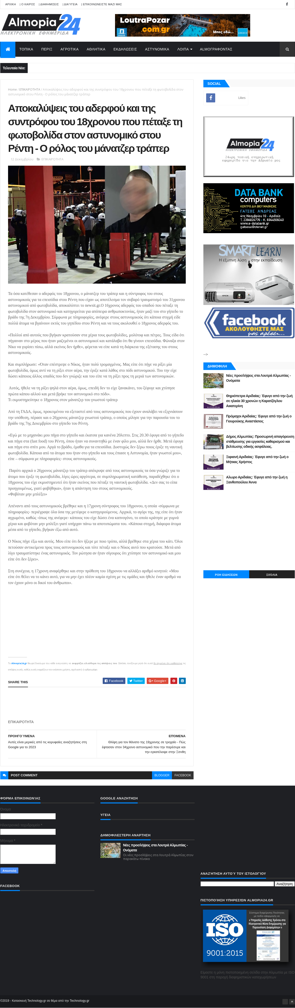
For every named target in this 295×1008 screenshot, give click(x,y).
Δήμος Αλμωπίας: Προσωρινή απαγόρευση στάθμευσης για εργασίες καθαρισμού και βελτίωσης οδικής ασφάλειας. (260, 441)
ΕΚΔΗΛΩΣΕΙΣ (125, 49)
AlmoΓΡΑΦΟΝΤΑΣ (216, 49)
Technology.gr (79, 1000)
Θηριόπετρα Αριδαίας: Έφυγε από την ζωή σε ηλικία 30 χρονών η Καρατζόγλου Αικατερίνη (259, 401)
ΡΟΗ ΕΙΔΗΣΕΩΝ (226, 574)
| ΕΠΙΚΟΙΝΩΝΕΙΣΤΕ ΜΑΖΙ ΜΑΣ (101, 4)
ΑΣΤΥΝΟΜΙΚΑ (157, 49)
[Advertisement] (99, 703)
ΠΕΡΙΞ (46, 49)
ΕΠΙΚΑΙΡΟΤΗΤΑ (29, 89)
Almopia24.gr (19, 663)
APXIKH (10, 4)
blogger (162, 775)
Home (12, 89)
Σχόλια (271, 574)
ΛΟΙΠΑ (183, 49)
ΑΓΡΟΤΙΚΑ (69, 49)
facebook (182, 775)
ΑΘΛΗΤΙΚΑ (96, 49)
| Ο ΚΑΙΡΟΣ (27, 4)
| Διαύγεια (70, 4)
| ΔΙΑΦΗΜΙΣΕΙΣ (49, 4)
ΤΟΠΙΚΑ (26, 49)
